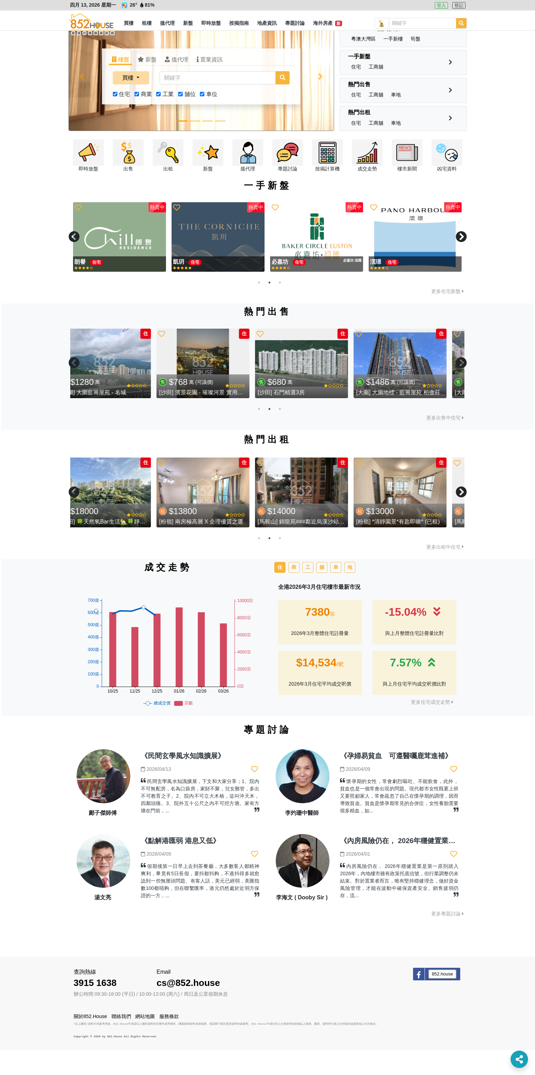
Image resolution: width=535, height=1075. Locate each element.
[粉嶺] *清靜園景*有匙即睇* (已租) (413, 547)
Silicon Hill (385, 287)
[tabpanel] (119, 262)
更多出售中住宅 (445, 443)
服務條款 (169, 1041)
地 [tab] (349, 592)
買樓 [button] (128, 103)
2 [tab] (269, 307)
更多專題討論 (447, 939)
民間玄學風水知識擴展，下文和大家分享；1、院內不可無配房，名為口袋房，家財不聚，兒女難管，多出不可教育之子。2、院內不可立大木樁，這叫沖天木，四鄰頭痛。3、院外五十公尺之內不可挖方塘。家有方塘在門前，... (200, 821)
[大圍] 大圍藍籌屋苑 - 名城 (109, 418)
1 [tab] (258, 307)
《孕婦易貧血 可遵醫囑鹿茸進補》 (396, 781)
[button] (129, 23)
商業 (146, 119)
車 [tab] (335, 592)
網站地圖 (145, 1041)
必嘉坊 (182, 287)
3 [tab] (279, 307)
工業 (168, 119)
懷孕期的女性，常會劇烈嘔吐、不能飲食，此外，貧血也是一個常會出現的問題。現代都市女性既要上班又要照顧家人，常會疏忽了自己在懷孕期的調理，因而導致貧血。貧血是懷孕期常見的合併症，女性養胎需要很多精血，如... (399, 821)
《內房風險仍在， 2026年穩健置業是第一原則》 (415, 866)
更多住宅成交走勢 (432, 727)
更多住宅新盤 (447, 316)
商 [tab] (293, 592)
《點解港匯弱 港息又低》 (180, 866)
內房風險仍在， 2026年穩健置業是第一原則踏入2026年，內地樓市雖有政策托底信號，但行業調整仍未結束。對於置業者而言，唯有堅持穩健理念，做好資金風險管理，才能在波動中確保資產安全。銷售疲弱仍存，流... (399, 905)
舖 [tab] (321, 592)
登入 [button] (441, 5)
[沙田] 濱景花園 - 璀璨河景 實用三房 (219, 418)
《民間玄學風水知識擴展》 (183, 781)
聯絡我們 (121, 1041)
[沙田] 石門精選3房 (296, 418)
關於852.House (90, 1041)
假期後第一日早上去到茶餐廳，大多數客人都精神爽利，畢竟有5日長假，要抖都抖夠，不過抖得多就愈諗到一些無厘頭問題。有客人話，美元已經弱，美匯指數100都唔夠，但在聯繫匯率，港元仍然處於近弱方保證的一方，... (200, 905)
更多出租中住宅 (445, 572)
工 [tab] (307, 592)
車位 (211, 119)
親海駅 (83, 287)
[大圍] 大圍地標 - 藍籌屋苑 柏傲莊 (413, 418)
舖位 (190, 119)
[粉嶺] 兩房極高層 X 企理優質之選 (216, 547)
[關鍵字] (217, 103)
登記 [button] (458, 5)
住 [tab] (279, 592)
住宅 (124, 119)
